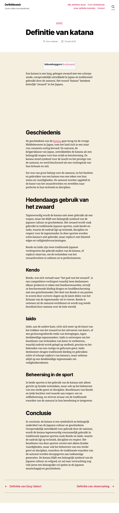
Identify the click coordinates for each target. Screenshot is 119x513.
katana (57, 141)
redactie (54, 41)
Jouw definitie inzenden (84, 8)
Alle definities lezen (77, 4)
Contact (101, 8)
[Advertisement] (33, 105)
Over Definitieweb (96, 4)
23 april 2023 (70, 41)
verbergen (69, 64)
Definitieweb (13, 4)
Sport (59, 23)
